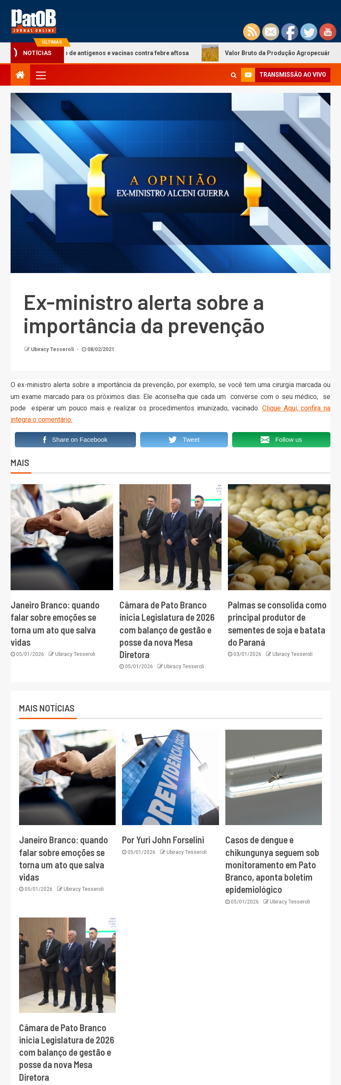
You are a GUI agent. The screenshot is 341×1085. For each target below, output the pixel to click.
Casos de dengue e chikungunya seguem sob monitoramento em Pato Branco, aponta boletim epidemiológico (272, 864)
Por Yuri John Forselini (163, 839)
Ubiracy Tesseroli (53, 349)
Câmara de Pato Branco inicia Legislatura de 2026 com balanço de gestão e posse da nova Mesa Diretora (167, 629)
